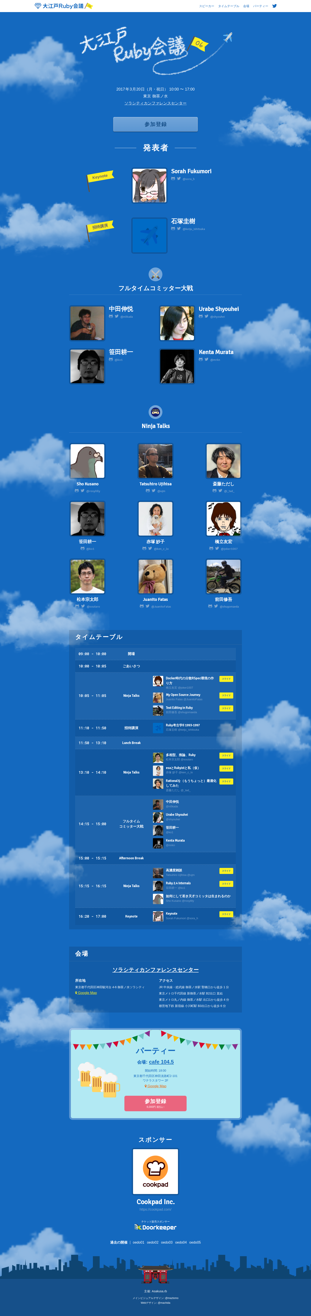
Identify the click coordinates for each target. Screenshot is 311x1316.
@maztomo (172, 1298)
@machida (164, 1302)
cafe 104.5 (161, 1062)
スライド (226, 679)
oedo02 (152, 1242)
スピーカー (206, 6)
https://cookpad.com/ (155, 1209)
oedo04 (181, 1242)
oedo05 (195, 1242)
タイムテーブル (228, 6)
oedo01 (138, 1242)
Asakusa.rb (159, 1291)
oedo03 (167, 1242)
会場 (246, 6)
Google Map (86, 993)
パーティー (260, 6)
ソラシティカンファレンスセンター (155, 103)
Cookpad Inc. (155, 1202)
